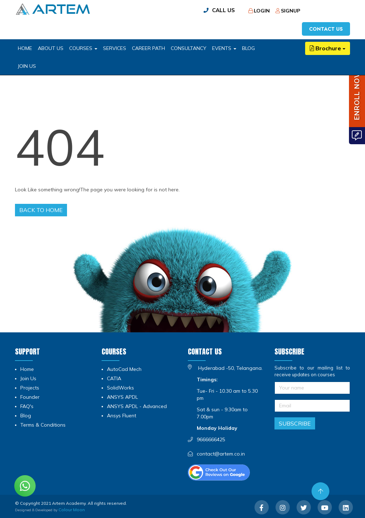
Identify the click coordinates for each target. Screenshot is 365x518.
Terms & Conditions (43, 425)
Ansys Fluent (121, 415)
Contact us (326, 28)
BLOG (248, 48)
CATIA (114, 378)
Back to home (41, 209)
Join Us (27, 66)
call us (223, 10)
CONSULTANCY (188, 48)
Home (27, 369)
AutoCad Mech (124, 369)
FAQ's (27, 406)
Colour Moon (71, 509)
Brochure (327, 48)
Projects (29, 387)
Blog (25, 415)
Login (259, 10)
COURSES (83, 48)
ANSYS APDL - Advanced (137, 406)
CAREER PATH (148, 48)
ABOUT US (50, 48)
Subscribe (295, 423)
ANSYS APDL (122, 397)
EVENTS (224, 48)
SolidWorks (120, 387)
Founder (30, 397)
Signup (288, 10)
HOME (25, 48)
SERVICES (114, 48)
